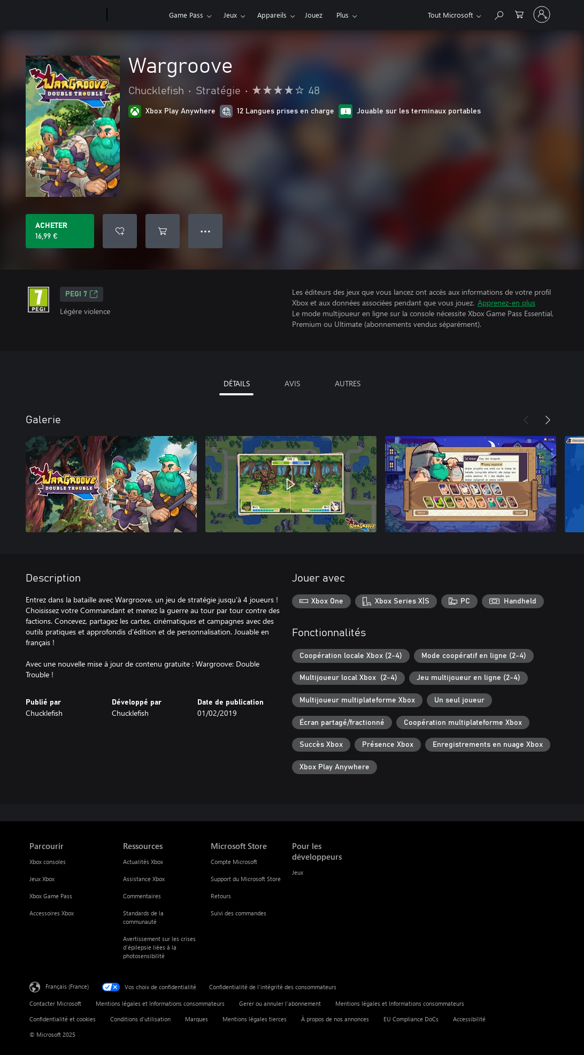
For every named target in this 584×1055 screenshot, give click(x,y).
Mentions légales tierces (254, 1018)
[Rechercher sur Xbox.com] (498, 14)
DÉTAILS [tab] (237, 383)
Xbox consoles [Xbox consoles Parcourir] (47, 861)
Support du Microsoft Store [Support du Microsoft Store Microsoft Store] (246, 878)
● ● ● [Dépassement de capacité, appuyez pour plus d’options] (206, 231)
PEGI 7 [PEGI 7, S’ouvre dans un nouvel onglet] (81, 294)
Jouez (313, 14)
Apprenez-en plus (506, 302)
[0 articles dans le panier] (519, 13)
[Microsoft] (66, 15)
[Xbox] (136, 15)
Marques (196, 1018)
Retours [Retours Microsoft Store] (221, 895)
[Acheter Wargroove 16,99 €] (60, 231)
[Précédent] (526, 419)
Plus (342, 14)
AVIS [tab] (292, 383)
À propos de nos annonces (335, 1018)
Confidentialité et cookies (62, 1018)
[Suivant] (547, 419)
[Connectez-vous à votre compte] (542, 14)
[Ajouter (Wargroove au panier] (162, 231)
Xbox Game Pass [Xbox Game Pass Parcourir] (50, 895)
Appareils (272, 14)
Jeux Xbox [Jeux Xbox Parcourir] (42, 878)
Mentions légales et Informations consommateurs (160, 1003)
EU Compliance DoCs (411, 1018)
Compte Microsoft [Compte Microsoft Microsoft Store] (234, 861)
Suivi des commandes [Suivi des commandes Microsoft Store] (238, 912)
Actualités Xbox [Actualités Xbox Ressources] (143, 861)
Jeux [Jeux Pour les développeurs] (297, 872)
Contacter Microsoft (55, 1003)
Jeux (230, 14)
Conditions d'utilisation (140, 1018)
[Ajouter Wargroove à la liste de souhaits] (120, 231)
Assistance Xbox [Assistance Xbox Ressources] (144, 878)
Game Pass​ (186, 14)
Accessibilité (469, 1018)
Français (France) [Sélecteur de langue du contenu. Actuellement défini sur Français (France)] (67, 985)
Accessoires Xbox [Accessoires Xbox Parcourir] (51, 912)
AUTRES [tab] (347, 383)
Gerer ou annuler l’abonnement (280, 1003)
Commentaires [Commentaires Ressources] (142, 895)
